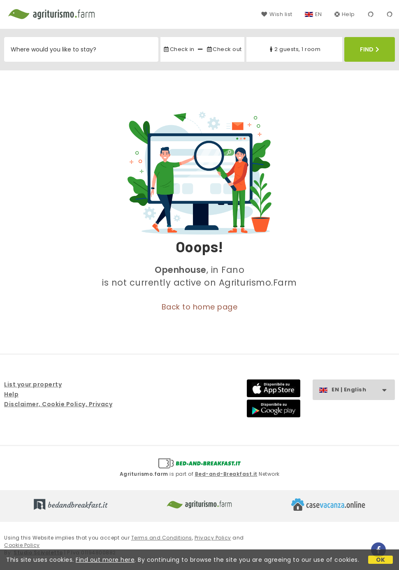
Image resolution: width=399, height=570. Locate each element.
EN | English (363, 390)
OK (380, 560)
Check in (178, 49)
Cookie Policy (22, 545)
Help (344, 14)
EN (318, 14)
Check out (224, 49)
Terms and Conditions (161, 537)
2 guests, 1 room (294, 49)
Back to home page (200, 307)
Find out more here (105, 560)
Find (369, 49)
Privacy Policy (213, 537)
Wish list (276, 14)
